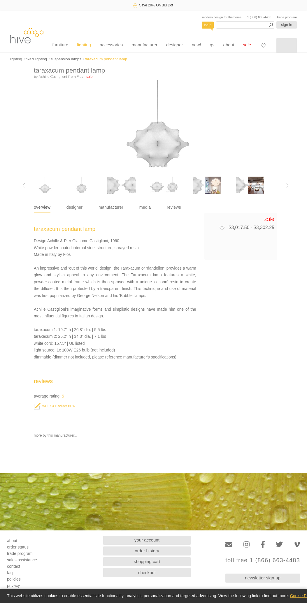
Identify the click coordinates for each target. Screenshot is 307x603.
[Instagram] (246, 544)
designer (174, 44)
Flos (80, 76)
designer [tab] (74, 207)
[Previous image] (23, 185)
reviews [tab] (174, 207)
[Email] (228, 544)
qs (212, 44)
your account (146, 539)
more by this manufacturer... (55, 435)
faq (10, 572)
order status (18, 547)
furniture (60, 44)
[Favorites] (263, 45)
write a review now (54, 406)
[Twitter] (279, 544)
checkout (147, 572)
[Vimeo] (297, 544)
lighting (84, 44)
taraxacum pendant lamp (106, 59)
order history (147, 550)
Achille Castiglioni (52, 76)
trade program (287, 17)
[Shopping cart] (286, 45)
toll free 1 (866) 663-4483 (262, 560)
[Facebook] (263, 544)
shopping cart (147, 561)
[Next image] (287, 185)
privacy (13, 585)
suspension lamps (65, 59)
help (208, 25)
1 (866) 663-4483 (259, 17)
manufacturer (144, 44)
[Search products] (245, 25)
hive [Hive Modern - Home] (26, 35)
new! (196, 44)
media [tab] (145, 207)
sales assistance (22, 560)
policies (14, 579)
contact (13, 566)
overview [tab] (42, 207)
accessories (111, 44)
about (228, 44)
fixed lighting (36, 59)
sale (247, 44)
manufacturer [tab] (111, 207)
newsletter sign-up (262, 577)
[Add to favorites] (221, 227)
